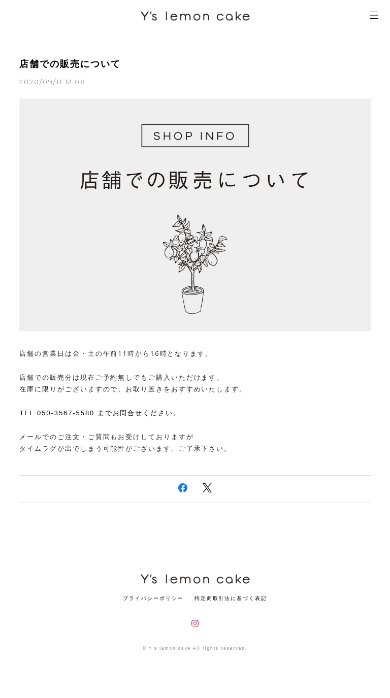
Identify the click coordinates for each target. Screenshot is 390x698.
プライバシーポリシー (153, 598)
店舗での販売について (69, 64)
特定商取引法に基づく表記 (230, 598)
